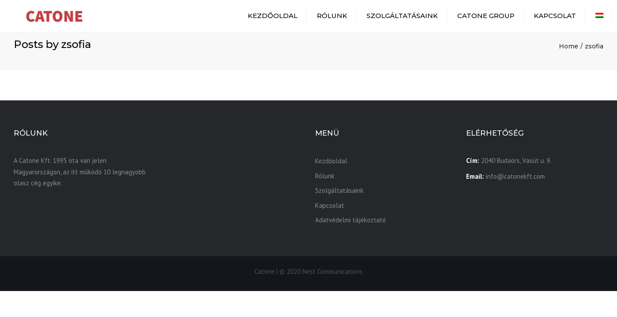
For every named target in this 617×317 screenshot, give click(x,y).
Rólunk (332, 15)
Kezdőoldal (272, 15)
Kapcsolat (555, 15)
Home (568, 46)
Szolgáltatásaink (402, 15)
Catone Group (485, 15)
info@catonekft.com (515, 176)
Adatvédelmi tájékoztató (350, 220)
